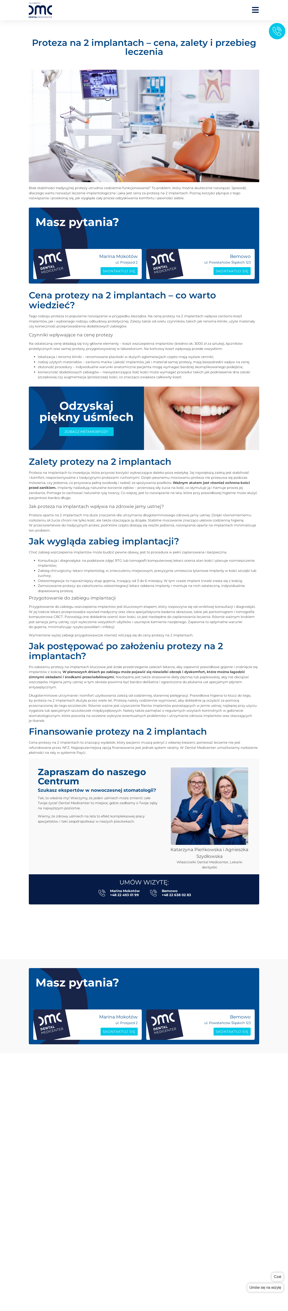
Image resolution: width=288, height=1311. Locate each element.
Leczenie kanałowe (162, 1105)
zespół (152, 1201)
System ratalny (159, 1289)
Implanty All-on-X (161, 1071)
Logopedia (155, 1098)
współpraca (156, 1214)
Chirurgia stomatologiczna (169, 1112)
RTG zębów (155, 1152)
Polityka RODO (157, 1241)
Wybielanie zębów (162, 1159)
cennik (152, 1207)
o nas (151, 1194)
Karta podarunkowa (163, 1282)
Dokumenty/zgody (162, 1296)
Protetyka (155, 1078)
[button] (148, 916)
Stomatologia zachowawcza (170, 1085)
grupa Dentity (158, 1221)
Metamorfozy (158, 1173)
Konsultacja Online (162, 1166)
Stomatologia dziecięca (166, 1146)
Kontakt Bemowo (161, 1234)
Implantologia (158, 1065)
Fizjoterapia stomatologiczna (170, 1092)
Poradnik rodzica (161, 1262)
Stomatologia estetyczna (167, 1132)
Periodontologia (160, 1139)
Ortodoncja (156, 1119)
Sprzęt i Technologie (163, 1276)
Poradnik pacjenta (162, 1269)
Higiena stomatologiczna (167, 1125)
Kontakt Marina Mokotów (168, 1228)
